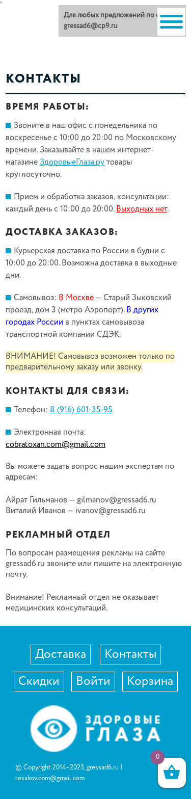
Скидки (39, 681)
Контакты (130, 654)
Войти (93, 681)
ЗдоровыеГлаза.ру (72, 162)
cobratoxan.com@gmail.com (55, 444)
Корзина (150, 681)
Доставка (60, 654)
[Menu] (171, 22)
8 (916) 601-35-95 (81, 410)
